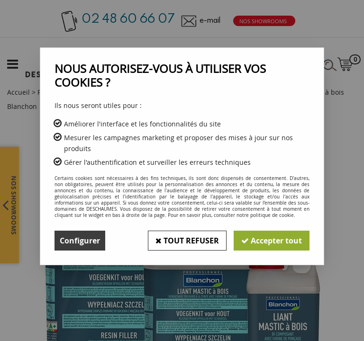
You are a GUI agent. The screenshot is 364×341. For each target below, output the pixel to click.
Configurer (80, 240)
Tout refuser (187, 240)
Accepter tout (271, 240)
